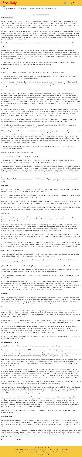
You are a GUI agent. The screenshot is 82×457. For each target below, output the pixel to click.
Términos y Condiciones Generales (32, 452)
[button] (66, 3)
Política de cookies (61, 452)
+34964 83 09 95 (68, 449)
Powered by (41, 455)
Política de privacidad (49, 452)
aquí (79, 109)
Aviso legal (18, 452)
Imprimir (3, 6)
